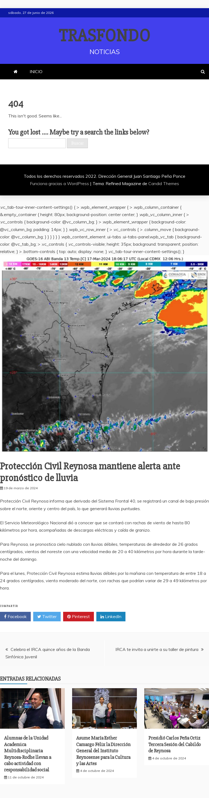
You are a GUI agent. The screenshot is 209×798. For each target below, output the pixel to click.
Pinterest (78, 616)
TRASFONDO (104, 35)
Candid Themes (163, 183)
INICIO (36, 71)
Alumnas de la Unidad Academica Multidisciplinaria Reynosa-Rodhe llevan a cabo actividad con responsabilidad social (27, 754)
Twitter (47, 616)
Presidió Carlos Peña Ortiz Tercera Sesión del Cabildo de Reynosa (174, 744)
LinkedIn (110, 616)
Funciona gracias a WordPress (60, 183)
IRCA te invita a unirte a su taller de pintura (156, 649)
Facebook (15, 616)
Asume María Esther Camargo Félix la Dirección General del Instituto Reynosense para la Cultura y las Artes (103, 750)
